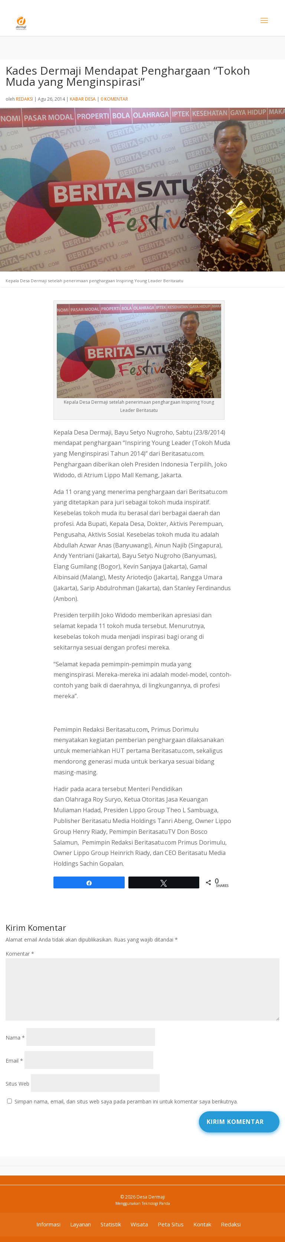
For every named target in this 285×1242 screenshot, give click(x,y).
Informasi (48, 1224)
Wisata (139, 1224)
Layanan (80, 1224)
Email (14, 1060)
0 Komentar (114, 99)
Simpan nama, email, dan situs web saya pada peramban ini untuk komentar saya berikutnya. (126, 1101)
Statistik (111, 1224)
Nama (15, 1037)
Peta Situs (171, 1224)
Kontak (202, 1224)
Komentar (20, 953)
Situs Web (17, 1083)
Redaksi (24, 99)
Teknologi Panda (156, 1203)
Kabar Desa (83, 99)
